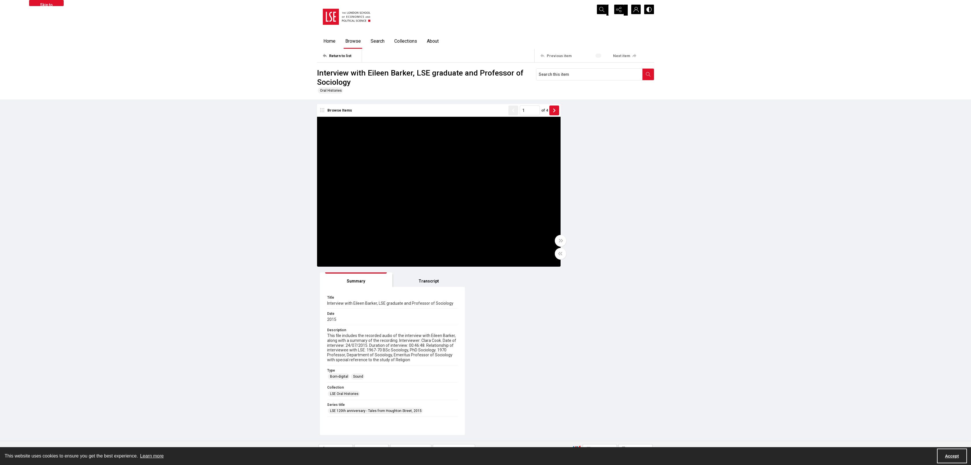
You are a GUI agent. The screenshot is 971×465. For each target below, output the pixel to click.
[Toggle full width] (542, 242)
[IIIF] (576, 282)
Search (377, 41)
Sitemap (582, 420)
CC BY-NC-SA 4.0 (487, 355)
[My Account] (634, 10)
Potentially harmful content (513, 440)
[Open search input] (605, 10)
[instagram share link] (436, 423)
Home (329, 41)
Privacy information (506, 427)
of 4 (526, 111)
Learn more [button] (152, 455)
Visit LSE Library (588, 440)
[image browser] (338, 111)
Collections (405, 41)
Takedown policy (504, 420)
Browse (353, 41)
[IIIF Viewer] (599, 282)
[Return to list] (342, 55)
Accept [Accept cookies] (952, 456)
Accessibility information (511, 434)
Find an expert (587, 434)
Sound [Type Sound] (583, 229)
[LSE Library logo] (359, 426)
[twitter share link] (411, 423)
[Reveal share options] (619, 10)
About (433, 41)
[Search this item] (589, 74)
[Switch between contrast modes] (648, 10)
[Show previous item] (494, 111)
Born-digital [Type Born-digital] (564, 229)
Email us (582, 427)
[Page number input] (511, 111)
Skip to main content (46, 4)
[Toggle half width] (542, 255)
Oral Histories (331, 91)
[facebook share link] (424, 423)
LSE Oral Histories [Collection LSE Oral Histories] (569, 246)
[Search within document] (648, 74)
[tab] (572, 112)
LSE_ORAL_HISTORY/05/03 (427, 338)
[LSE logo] (346, 17)
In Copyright (413, 355)
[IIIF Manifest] (635, 282)
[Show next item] (535, 111)
